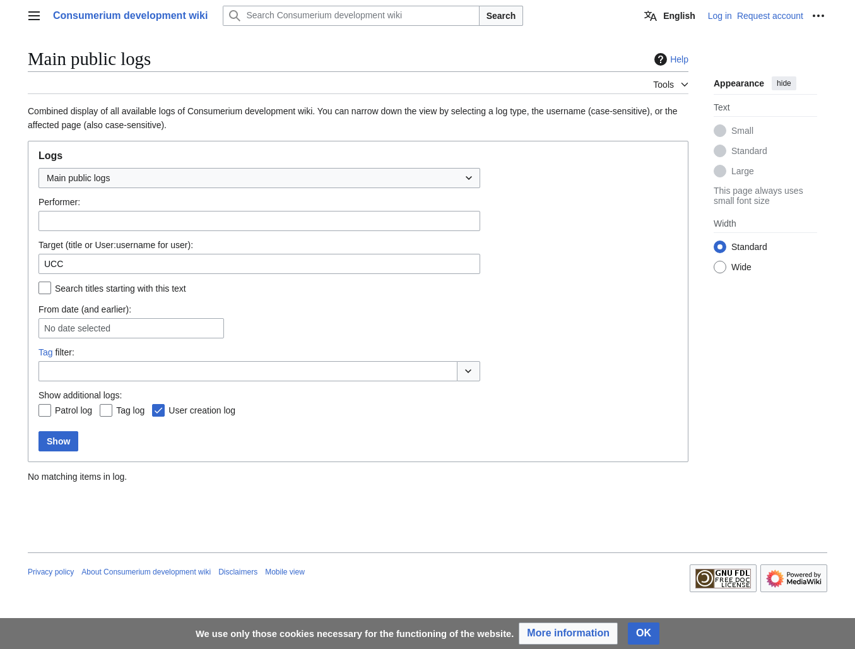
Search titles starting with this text (120, 288)
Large (742, 171)
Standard (749, 151)
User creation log (201, 410)
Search (501, 16)
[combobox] (259, 178)
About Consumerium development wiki (146, 572)
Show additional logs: (80, 395)
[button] (468, 371)
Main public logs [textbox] (78, 178)
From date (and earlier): (84, 309)
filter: (56, 352)
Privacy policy (51, 572)
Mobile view (285, 572)
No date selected (77, 328)
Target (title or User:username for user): (115, 245)
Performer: (59, 202)
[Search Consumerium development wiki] (351, 16)
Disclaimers (237, 572)
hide (784, 83)
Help (669, 59)
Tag (45, 352)
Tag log (130, 410)
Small (742, 131)
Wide (741, 267)
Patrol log (73, 410)
